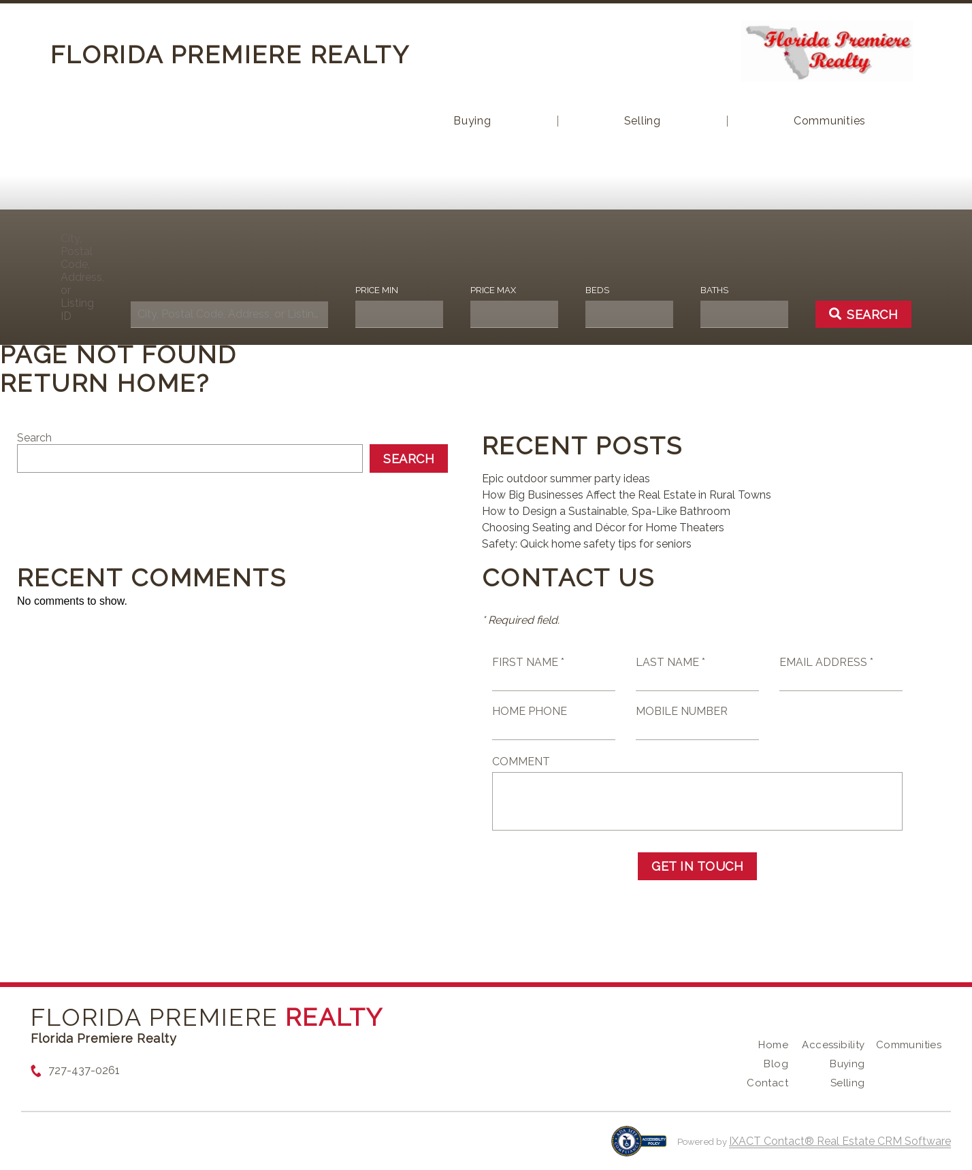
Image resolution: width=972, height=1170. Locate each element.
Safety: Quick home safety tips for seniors (587, 543)
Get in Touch (697, 866)
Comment (521, 761)
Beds (597, 290)
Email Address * (826, 662)
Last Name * (670, 662)
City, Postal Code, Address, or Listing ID (82, 277)
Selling (642, 121)
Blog (776, 1064)
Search (34, 437)
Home (773, 1045)
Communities (830, 121)
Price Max (493, 290)
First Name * (528, 662)
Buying (472, 121)
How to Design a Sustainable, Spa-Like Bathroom (606, 511)
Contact (767, 1083)
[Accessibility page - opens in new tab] (638, 1147)
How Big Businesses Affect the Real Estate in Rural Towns (626, 494)
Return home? (105, 383)
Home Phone (529, 711)
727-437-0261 (84, 1070)
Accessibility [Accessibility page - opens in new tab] (833, 1045)
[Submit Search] (863, 314)
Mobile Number (682, 711)
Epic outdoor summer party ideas (566, 478)
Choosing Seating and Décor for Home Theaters (603, 527)
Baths (714, 290)
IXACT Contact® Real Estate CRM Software (840, 1141)
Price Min (376, 290)
